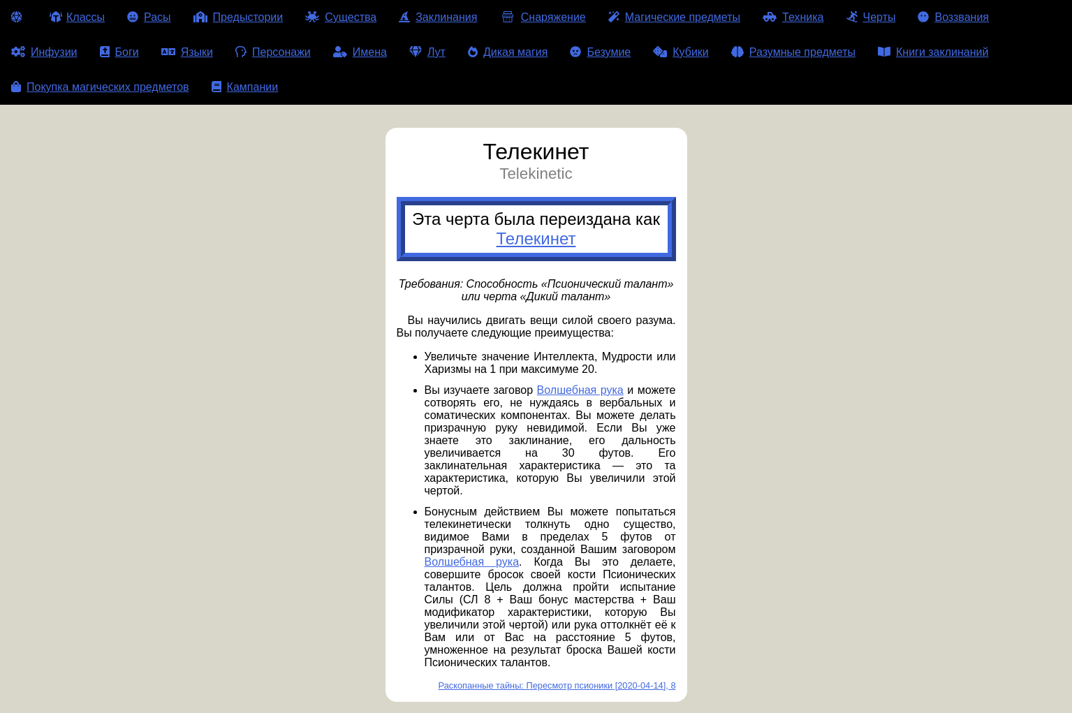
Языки (187, 52)
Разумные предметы (793, 52)
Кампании (245, 87)
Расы (149, 17)
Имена (360, 52)
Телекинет (536, 238)
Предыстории (238, 17)
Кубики (681, 52)
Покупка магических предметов (100, 87)
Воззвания (953, 17)
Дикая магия (508, 52)
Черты (871, 17)
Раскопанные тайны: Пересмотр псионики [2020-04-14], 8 (557, 685)
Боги (119, 52)
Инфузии (44, 52)
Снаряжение (542, 17)
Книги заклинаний (933, 52)
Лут (427, 52)
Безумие (600, 52)
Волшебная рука (580, 390)
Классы (77, 17)
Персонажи (273, 52)
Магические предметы (674, 17)
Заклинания (438, 17)
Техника (793, 17)
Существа (340, 17)
